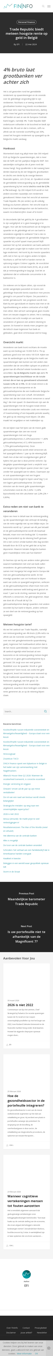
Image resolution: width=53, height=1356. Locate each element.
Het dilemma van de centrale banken (20, 835)
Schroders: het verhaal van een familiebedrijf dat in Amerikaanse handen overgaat (26, 852)
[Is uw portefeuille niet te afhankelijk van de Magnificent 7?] (26, 934)
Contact (26, 1327)
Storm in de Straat (11, 871)
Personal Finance (26, 22)
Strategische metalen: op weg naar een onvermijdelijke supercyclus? (21, 807)
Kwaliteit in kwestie (12, 858)
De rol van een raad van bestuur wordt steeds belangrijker (24, 799)
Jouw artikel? (26, 1332)
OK (36, 1353)
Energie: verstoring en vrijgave (17, 784)
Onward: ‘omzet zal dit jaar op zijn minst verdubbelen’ (21, 790)
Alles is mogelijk (10, 840)
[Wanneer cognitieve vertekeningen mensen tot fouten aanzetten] (26, 1202)
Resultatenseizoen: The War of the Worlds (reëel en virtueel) (25, 829)
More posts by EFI (26, 1295)
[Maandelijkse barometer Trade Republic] (26, 899)
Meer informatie (24, 1353)
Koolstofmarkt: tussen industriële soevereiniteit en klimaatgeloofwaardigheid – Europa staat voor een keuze (26, 733)
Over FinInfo (12, 1327)
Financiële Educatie (17, 1059)
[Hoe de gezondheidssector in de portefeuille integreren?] (26, 1101)
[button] (48, 6)
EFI (18, 44)
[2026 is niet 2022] (26, 1006)
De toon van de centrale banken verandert (23, 845)
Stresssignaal (9, 754)
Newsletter (42, 1332)
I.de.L (9, 1145)
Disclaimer (11, 1332)
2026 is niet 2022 (11, 814)
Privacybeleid (40, 1327)
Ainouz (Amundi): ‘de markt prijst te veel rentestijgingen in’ (21, 820)
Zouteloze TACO (11, 758)
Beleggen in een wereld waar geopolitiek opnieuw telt (26, 865)
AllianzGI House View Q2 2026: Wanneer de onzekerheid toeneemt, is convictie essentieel (24, 777)
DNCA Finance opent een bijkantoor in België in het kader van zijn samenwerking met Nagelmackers (25, 767)
